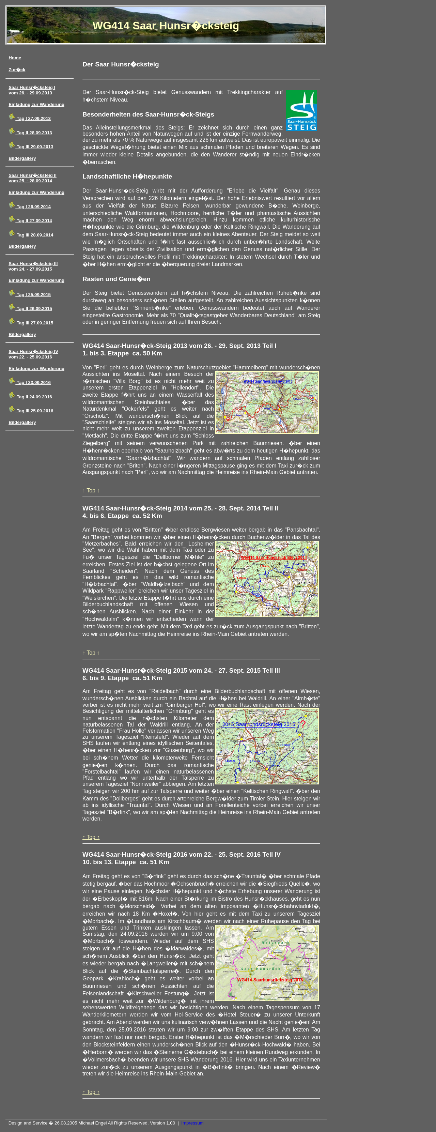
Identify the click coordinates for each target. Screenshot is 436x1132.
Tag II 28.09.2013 (30, 131)
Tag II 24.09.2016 (30, 395)
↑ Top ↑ (90, 490)
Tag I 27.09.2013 (30, 117)
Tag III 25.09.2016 (31, 409)
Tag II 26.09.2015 (30, 307)
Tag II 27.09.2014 (30, 219)
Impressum (192, 1123)
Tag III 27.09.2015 (31, 321)
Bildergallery (22, 158)
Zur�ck (17, 69)
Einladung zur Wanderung (36, 104)
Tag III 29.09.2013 (31, 145)
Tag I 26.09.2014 (30, 205)
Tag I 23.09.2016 (30, 381)
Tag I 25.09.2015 (30, 293)
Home (15, 57)
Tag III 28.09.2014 (31, 234)
